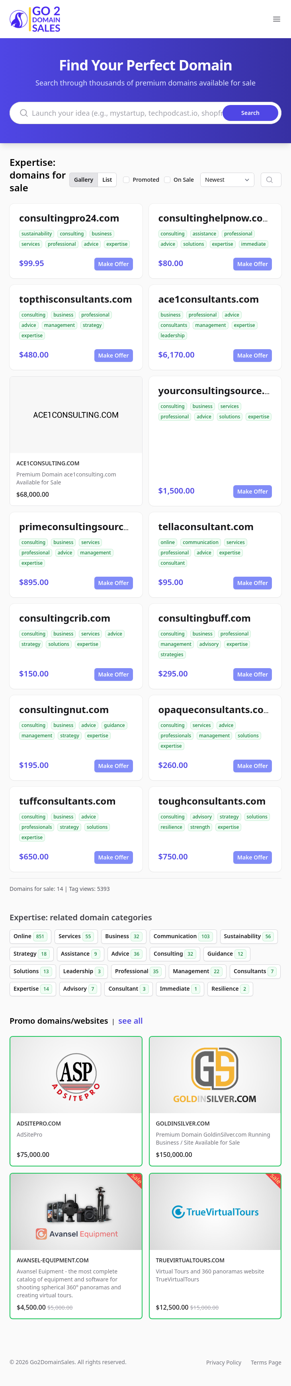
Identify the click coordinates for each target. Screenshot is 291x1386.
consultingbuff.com (204, 617)
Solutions (33, 971)
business (102, 233)
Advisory (80, 989)
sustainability (36, 233)
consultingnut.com (64, 709)
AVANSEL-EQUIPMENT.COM (53, 1260)
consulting (72, 233)
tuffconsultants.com (67, 800)
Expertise (33, 989)
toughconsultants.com (212, 800)
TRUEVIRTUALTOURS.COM (190, 1260)
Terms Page (266, 1362)
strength (200, 827)
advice (91, 244)
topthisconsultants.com (75, 298)
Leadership (83, 971)
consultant (173, 563)
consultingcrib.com (64, 617)
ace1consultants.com (208, 298)
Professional (138, 971)
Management (198, 971)
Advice (127, 954)
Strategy (32, 954)
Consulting (175, 954)
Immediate (180, 989)
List (107, 179)
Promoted (146, 179)
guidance (114, 725)
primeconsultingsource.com (85, 526)
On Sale (184, 179)
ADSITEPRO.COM (39, 1123)
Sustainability (249, 936)
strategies (172, 654)
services (30, 244)
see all (130, 1020)
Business (123, 936)
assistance (204, 233)
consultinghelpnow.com (215, 217)
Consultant (128, 989)
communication (201, 542)
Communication (183, 936)
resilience (171, 827)
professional (62, 244)
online (168, 542)
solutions (193, 244)
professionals (176, 735)
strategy (92, 325)
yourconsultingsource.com (221, 390)
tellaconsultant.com (206, 526)
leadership (173, 335)
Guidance (226, 954)
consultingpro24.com (69, 217)
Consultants (255, 971)
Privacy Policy (223, 1362)
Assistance (80, 954)
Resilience (230, 989)
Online (30, 936)
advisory (209, 644)
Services (76, 936)
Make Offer (113, 264)
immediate (253, 244)
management (59, 325)
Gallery (83, 179)
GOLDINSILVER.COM (183, 1123)
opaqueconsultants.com (215, 709)
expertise (116, 244)
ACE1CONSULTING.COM (48, 463)
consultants (174, 325)
